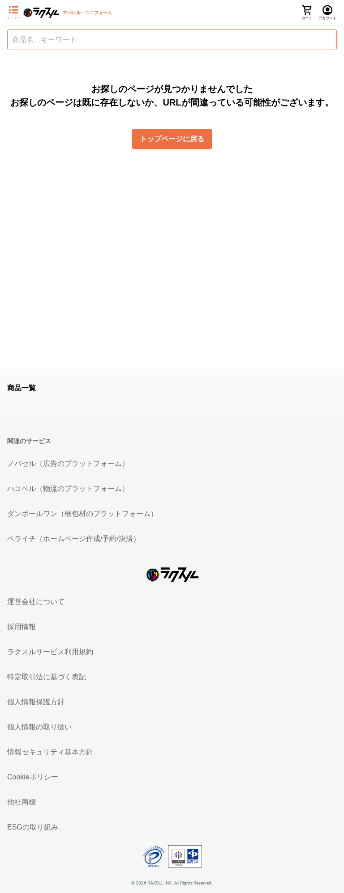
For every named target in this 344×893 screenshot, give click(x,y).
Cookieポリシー (32, 777)
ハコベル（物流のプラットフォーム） (68, 488)
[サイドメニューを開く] (13, 13)
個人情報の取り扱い (39, 727)
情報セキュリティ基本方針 (50, 752)
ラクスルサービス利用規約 (50, 652)
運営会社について (35, 601)
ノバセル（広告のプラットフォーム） (68, 463)
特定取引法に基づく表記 (46, 677)
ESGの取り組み (32, 827)
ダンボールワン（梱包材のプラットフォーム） (82, 513)
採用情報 (21, 627)
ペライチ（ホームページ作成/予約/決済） (73, 538)
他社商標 (21, 802)
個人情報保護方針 (35, 702)
